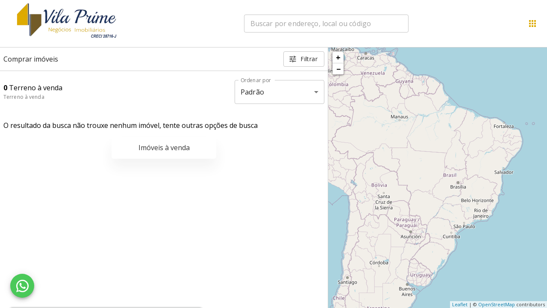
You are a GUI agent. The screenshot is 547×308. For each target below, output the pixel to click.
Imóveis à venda (164, 147)
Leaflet (460, 304)
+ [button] (338, 57)
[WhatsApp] (22, 286)
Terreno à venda (23, 97)
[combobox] (326, 24)
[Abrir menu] (532, 23)
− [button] (338, 69)
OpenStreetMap (496, 304)
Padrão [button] (252, 92)
